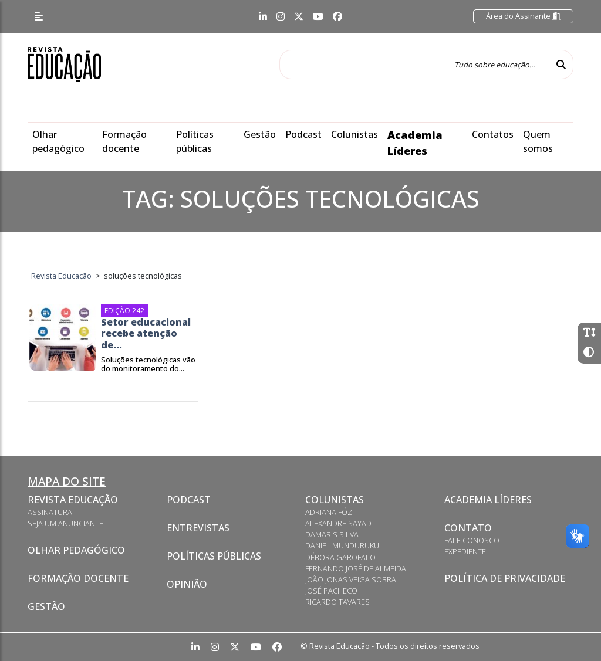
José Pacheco (331, 590)
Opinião (187, 584)
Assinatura (50, 512)
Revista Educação (73, 499)
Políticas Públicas (214, 556)
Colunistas (354, 134)
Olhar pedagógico (76, 550)
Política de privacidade (504, 578)
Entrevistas (198, 527)
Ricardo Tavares (337, 601)
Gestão (260, 134)
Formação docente (78, 578)
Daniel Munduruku (342, 545)
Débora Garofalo (340, 557)
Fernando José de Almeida (355, 568)
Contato (468, 527)
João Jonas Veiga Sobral (352, 579)
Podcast (303, 134)
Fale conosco (471, 540)
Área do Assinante (523, 16)
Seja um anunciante (65, 523)
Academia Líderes (488, 499)
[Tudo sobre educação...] (414, 64)
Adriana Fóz (328, 512)
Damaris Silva (332, 534)
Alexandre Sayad (338, 523)
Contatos (493, 134)
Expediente (465, 551)
